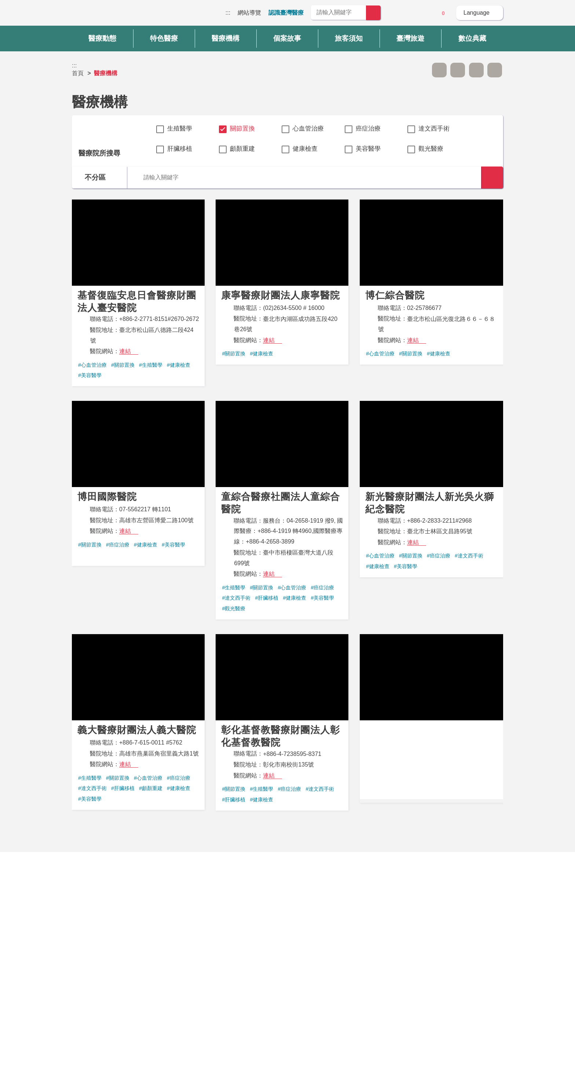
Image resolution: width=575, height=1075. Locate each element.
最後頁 (379, 840)
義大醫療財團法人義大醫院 (138, 722)
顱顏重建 (242, 148)
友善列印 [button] (476, 70)
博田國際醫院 (138, 483)
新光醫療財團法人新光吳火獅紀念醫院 (431, 489)
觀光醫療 (430, 148)
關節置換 (242, 128)
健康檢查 (305, 148)
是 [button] (321, 900)
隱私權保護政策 (422, 968)
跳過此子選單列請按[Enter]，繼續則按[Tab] (420, 70)
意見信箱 (422, 13)
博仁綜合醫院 (431, 282)
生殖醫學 (179, 128)
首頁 (78, 73)
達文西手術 (434, 128)
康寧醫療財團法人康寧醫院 (282, 282)
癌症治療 (368, 128)
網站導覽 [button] (287, 933)
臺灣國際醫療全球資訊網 (97, 15)
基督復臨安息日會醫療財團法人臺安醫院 (138, 293)
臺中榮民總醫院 (431, 716)
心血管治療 (308, 128)
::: (228, 13)
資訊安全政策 (419, 982)
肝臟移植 (179, 148)
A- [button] (439, 70)
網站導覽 (249, 13)
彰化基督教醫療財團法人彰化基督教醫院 (282, 722)
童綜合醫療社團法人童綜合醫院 (282, 510)
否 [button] (354, 900)
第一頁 (195, 840)
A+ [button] (457, 70)
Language (477, 13)
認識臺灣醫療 (286, 13)
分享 (494, 70)
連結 (125, 351)
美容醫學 (368, 148)
